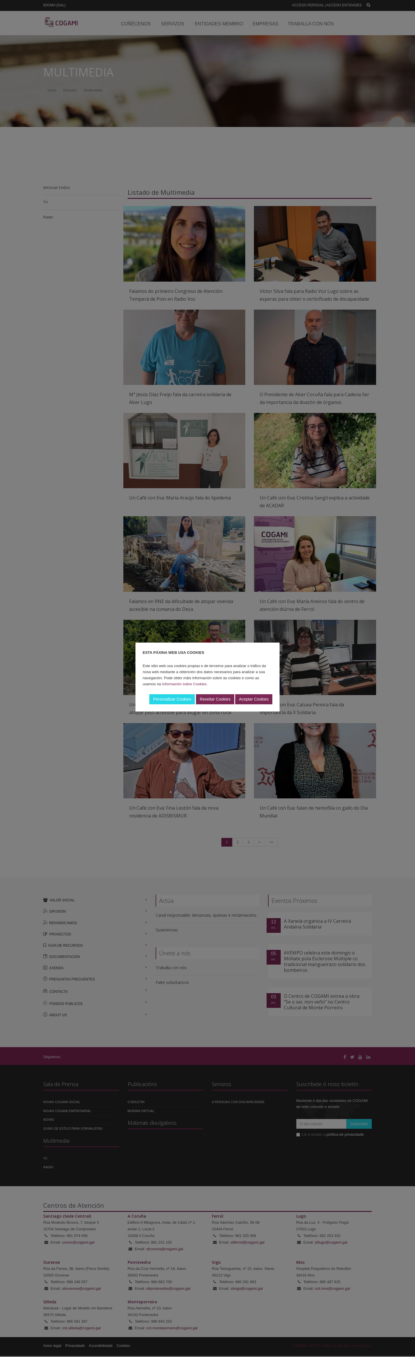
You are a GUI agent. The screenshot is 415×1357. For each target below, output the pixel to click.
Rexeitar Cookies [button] (215, 699)
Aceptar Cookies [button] (254, 699)
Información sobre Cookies (184, 684)
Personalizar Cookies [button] (172, 699)
